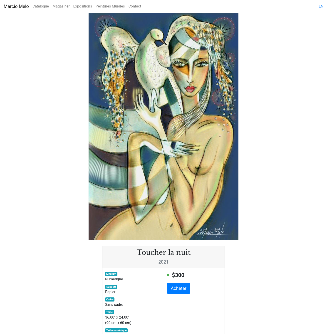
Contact (135, 6)
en (321, 6)
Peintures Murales (110, 6)
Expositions (82, 6)
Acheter (178, 288)
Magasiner (60, 6)
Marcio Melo (16, 6)
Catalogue (40, 6)
